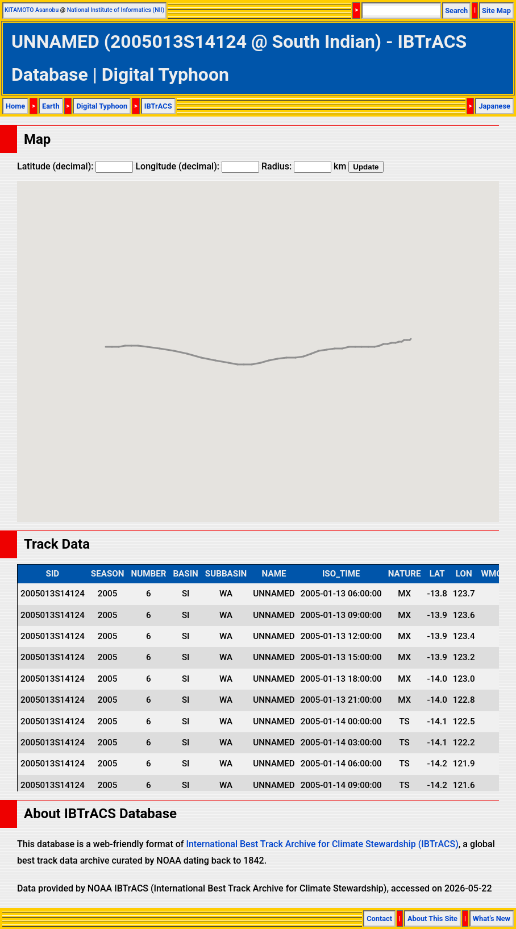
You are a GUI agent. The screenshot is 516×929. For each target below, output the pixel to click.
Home (15, 106)
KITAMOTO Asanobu (32, 10)
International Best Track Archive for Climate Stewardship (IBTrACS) (322, 844)
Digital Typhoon (101, 106)
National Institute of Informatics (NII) (115, 10)
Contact (379, 918)
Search (456, 10)
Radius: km (303, 166)
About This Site (432, 918)
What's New (491, 918)
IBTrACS (158, 106)
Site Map (496, 10)
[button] (342, 338)
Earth (51, 106)
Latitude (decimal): (75, 166)
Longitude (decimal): (197, 166)
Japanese (494, 106)
